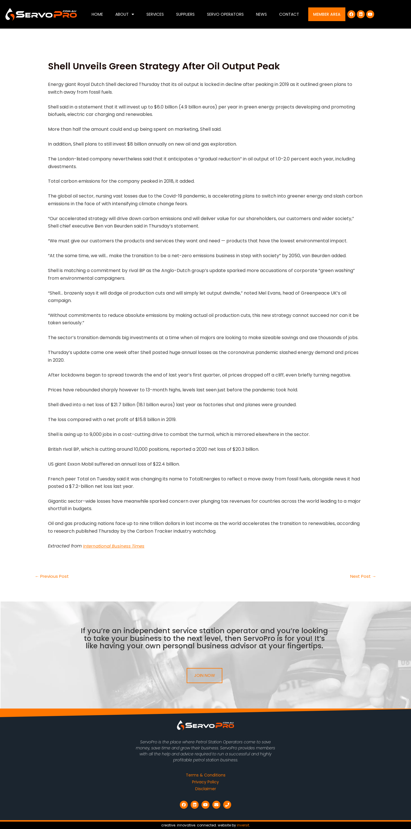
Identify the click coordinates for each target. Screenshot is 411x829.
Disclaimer (205, 789)
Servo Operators (225, 14)
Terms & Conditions (205, 775)
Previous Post (52, 576)
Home (97, 14)
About (124, 14)
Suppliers (185, 14)
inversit (243, 825)
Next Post (362, 576)
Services (155, 14)
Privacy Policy (205, 782)
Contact (289, 14)
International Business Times (115, 546)
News (261, 14)
